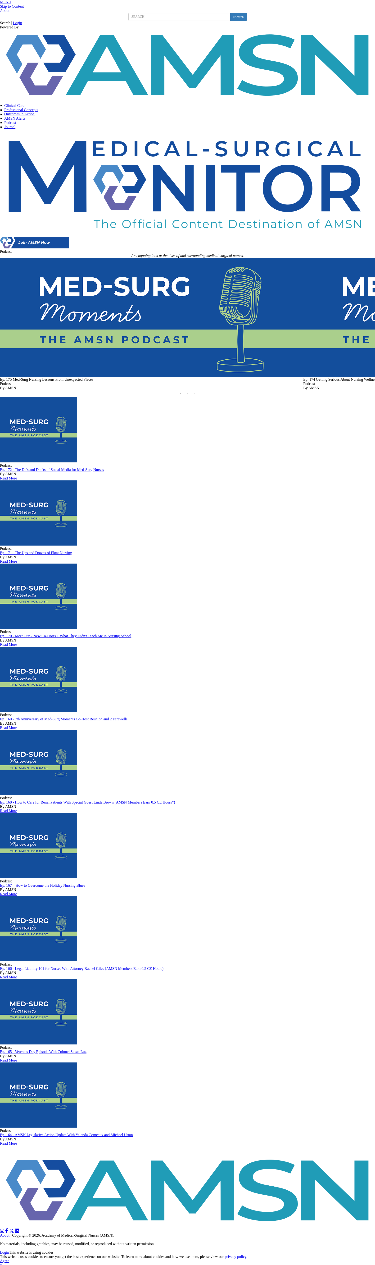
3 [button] (195, 394)
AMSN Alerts (14, 118)
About (4, 11)
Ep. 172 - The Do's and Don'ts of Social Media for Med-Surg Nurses (52, 470)
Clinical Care (14, 106)
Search (5, 23)
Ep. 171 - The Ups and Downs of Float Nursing (36, 553)
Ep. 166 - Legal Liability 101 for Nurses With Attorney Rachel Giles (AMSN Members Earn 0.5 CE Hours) (81, 969)
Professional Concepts (21, 110)
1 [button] (181, 394)
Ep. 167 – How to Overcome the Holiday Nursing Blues (42, 885)
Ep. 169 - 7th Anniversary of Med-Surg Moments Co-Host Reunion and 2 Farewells (63, 719)
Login (17, 23)
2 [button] (188, 394)
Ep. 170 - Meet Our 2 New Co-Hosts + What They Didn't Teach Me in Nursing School (65, 636)
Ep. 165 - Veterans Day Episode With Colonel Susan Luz (43, 1052)
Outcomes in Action (19, 114)
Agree (4, 1261)
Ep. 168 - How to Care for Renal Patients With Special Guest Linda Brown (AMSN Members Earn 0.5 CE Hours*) (87, 802)
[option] (151, 324)
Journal (9, 127)
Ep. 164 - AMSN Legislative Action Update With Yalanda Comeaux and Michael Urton (66, 1135)
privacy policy (235, 1257)
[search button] (238, 17)
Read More (8, 478)
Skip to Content (12, 6)
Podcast (10, 123)
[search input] (179, 17)
